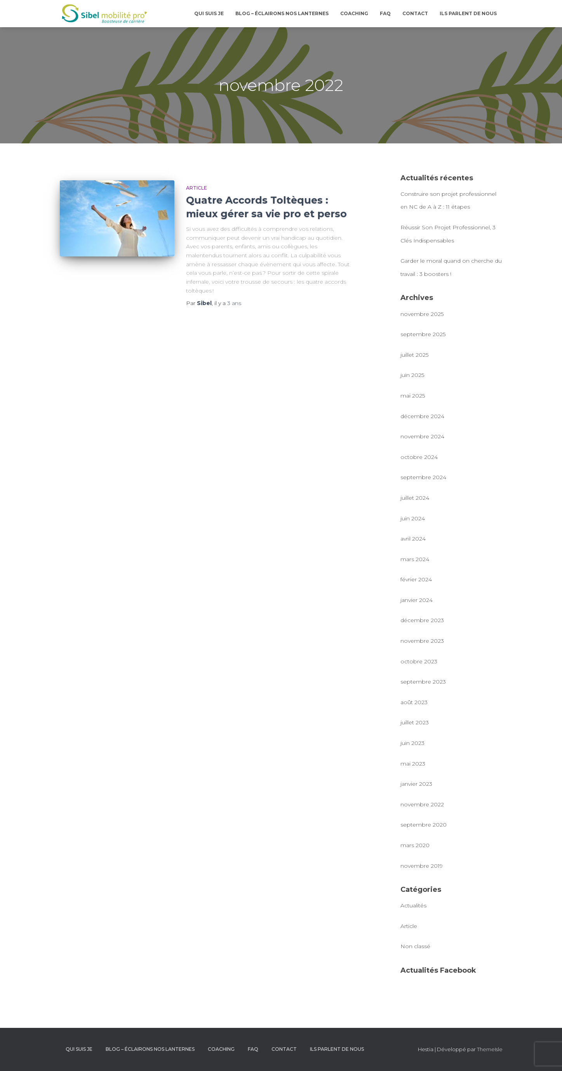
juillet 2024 (414, 497)
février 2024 (416, 579)
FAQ (385, 13)
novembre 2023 (422, 640)
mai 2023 (412, 763)
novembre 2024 (422, 436)
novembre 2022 (422, 804)
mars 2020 (415, 845)
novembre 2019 (421, 865)
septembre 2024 (423, 477)
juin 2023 (412, 743)
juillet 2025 (414, 354)
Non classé (415, 946)
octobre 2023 (418, 661)
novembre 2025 (422, 313)
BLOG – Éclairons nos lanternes (282, 13)
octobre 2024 (419, 457)
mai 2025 (412, 395)
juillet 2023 (414, 722)
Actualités (413, 905)
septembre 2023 (423, 681)
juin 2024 (412, 518)
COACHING (354, 13)
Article (196, 188)
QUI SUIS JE (209, 13)
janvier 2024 (416, 600)
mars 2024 (414, 559)
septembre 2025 (422, 334)
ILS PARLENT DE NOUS (468, 13)
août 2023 (414, 702)
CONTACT (415, 13)
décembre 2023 (422, 620)
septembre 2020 (423, 824)
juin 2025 (412, 375)
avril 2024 (413, 538)
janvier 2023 (416, 783)
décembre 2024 (422, 416)
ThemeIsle (490, 1049)
